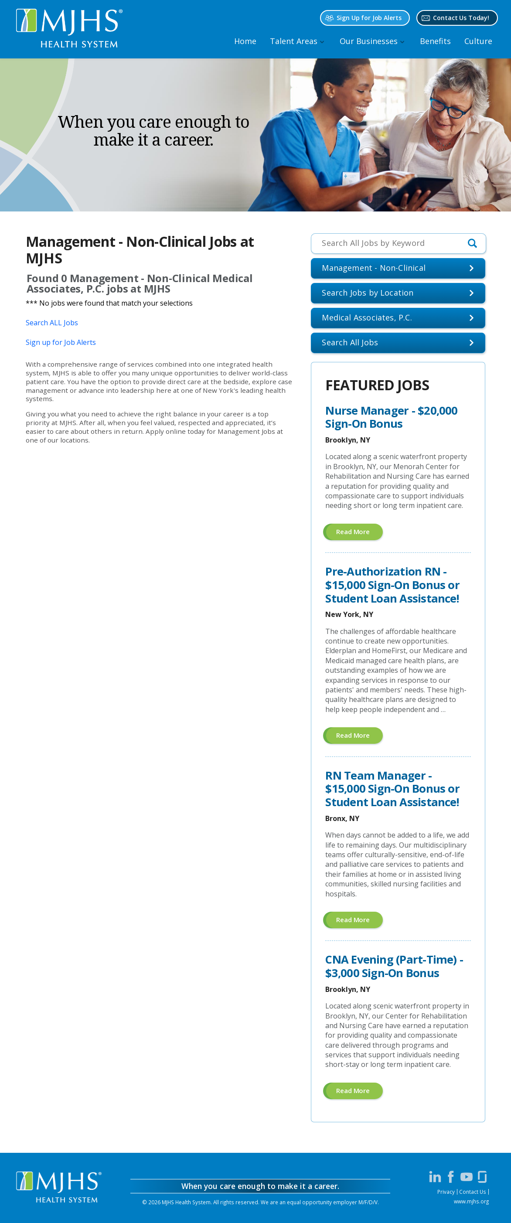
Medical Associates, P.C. (367, 317)
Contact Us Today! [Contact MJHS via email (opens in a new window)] (461, 18)
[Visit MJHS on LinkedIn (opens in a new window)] (435, 1176)
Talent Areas (293, 41)
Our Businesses (369, 41)
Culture (478, 41)
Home (245, 41)
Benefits (435, 41)
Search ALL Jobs (52, 322)
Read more (359, 533)
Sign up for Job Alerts (61, 342)
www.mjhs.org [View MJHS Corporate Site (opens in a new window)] (471, 1201)
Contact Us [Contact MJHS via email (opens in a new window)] (472, 1191)
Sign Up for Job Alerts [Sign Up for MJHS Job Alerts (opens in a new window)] (369, 18)
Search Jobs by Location (367, 292)
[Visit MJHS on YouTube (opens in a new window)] (466, 1176)
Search (350, 342)
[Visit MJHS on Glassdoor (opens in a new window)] (482, 1176)
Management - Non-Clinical (374, 267)
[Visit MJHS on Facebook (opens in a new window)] (450, 1176)
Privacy (446, 1191)
